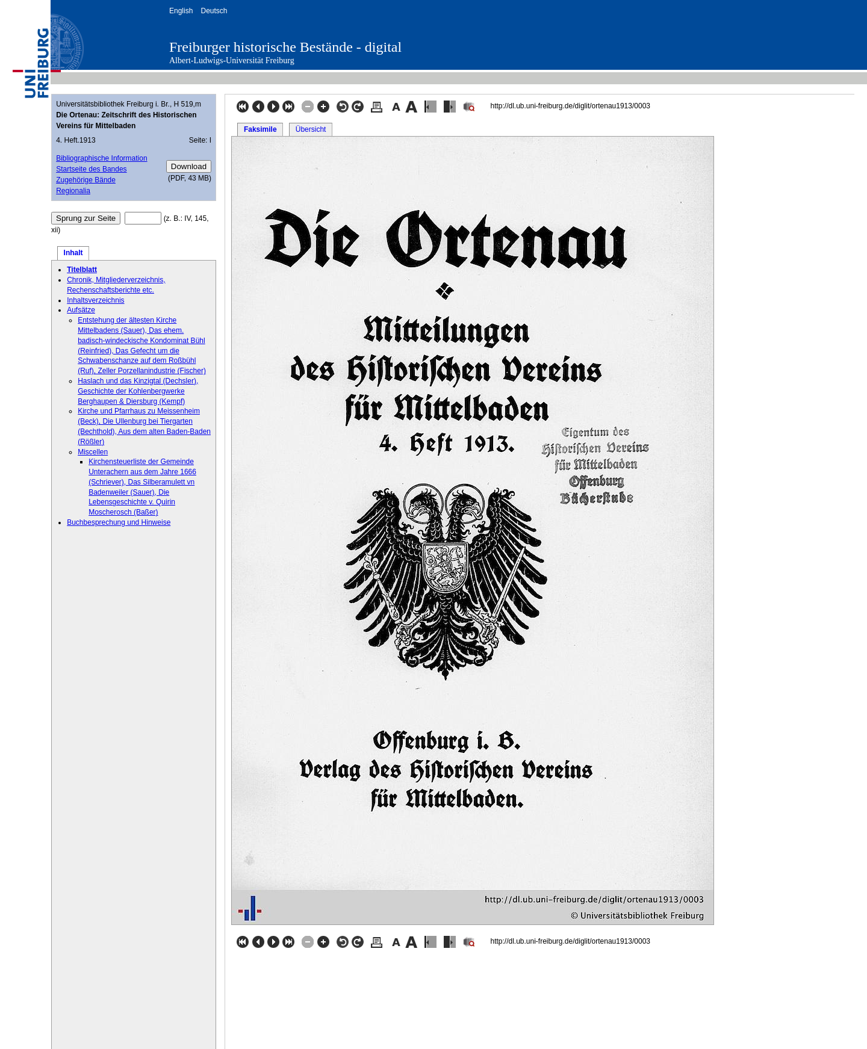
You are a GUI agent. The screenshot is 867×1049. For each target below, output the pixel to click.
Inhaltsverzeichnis (95, 300)
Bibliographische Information (101, 158)
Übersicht (311, 129)
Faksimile (260, 129)
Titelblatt (82, 269)
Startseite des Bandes (91, 169)
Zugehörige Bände (86, 180)
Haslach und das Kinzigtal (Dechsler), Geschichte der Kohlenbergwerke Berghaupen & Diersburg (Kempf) (138, 391)
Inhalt (73, 253)
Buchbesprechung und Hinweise (118, 522)
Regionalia (73, 191)
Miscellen (93, 452)
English (181, 11)
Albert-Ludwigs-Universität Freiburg (231, 60)
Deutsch (213, 11)
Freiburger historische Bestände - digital (285, 47)
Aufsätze (81, 310)
